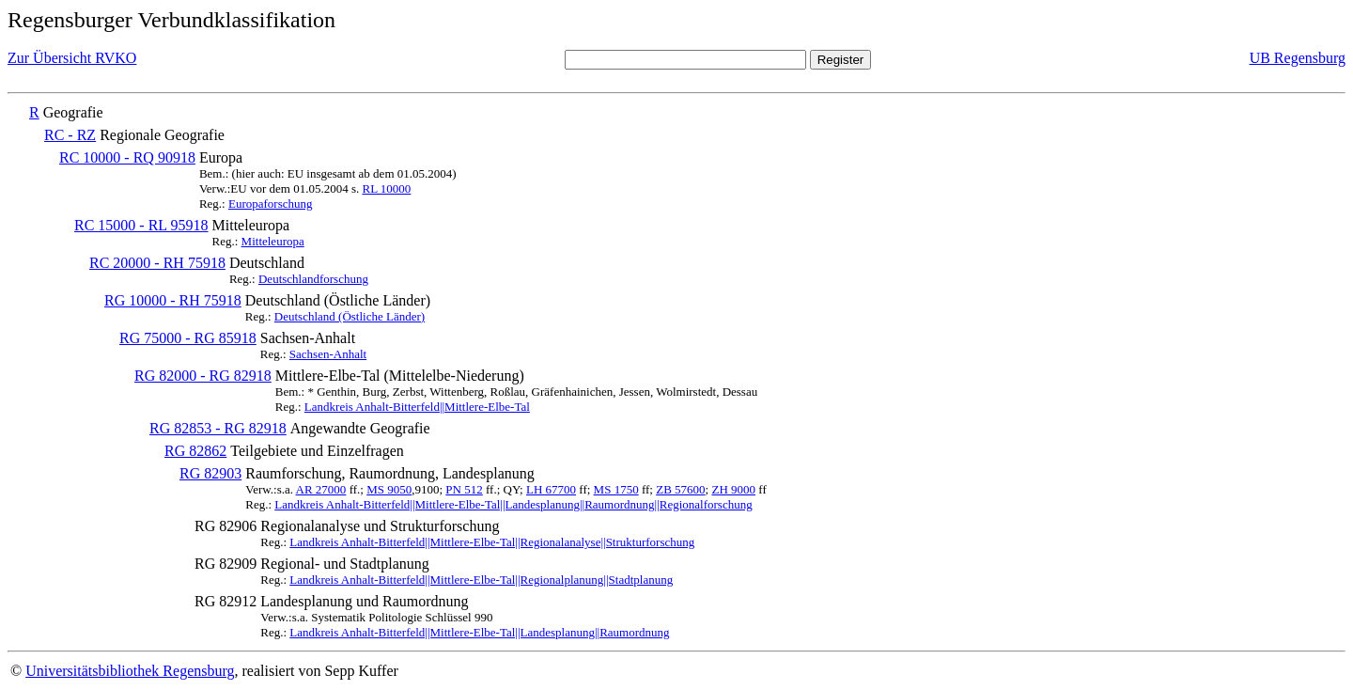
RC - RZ (70, 135)
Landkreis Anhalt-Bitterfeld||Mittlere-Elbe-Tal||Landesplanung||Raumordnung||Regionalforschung (513, 504)
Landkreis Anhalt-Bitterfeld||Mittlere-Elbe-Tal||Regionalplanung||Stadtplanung (481, 579)
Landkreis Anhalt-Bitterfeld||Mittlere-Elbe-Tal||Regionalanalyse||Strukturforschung (491, 542)
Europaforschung (270, 203)
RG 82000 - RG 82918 (203, 376)
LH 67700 (551, 489)
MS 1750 (616, 489)
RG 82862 (195, 451)
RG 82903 (210, 473)
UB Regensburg (1297, 58)
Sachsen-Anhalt (327, 354)
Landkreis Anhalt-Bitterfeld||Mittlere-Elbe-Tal (417, 407)
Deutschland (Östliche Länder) (349, 316)
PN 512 (463, 489)
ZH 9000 (733, 489)
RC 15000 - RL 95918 (141, 225)
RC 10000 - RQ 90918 (127, 157)
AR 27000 (321, 489)
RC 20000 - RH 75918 (157, 263)
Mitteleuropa (272, 241)
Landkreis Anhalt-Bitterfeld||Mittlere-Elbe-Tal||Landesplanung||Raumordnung (479, 632)
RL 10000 (386, 188)
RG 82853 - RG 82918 (218, 428)
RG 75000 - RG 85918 (188, 338)
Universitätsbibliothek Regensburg (129, 671)
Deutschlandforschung (313, 279)
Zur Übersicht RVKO (72, 58)
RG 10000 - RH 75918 (172, 300)
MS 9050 (389, 489)
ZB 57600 (680, 489)
